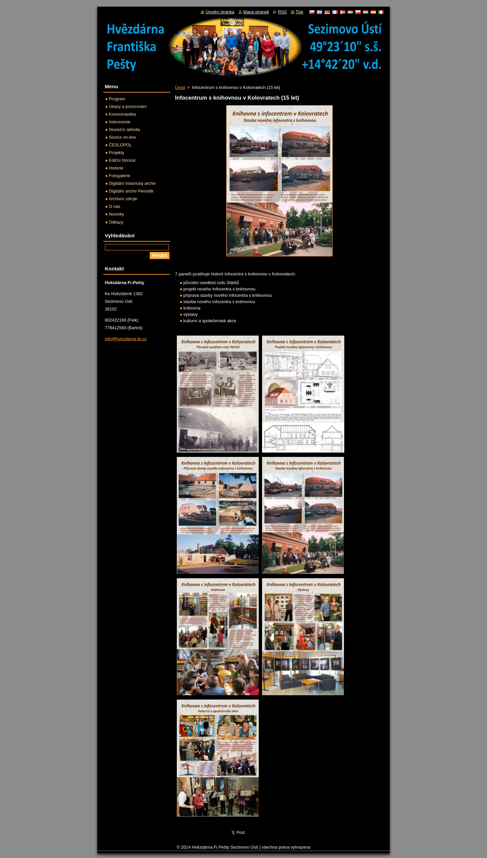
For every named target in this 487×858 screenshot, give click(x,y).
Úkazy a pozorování (128, 106)
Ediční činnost (122, 160)
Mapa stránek (256, 11)
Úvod (180, 87)
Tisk (299, 11)
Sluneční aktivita (124, 129)
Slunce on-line (122, 137)
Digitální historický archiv (132, 183)
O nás (114, 206)
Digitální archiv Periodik (131, 191)
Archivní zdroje (123, 198)
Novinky (116, 214)
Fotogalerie (119, 175)
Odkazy (116, 222)
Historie (116, 167)
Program (117, 98)
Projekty (116, 152)
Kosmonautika (122, 114)
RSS (282, 11)
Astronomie (120, 121)
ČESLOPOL (120, 144)
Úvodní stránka (220, 11)
